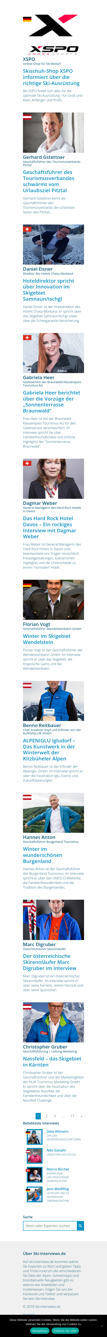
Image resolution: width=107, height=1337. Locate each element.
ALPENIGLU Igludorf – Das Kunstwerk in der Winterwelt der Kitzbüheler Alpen (49, 749)
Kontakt (29, 1314)
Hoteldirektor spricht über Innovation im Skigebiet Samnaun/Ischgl (48, 289)
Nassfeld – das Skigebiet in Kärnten (52, 1061)
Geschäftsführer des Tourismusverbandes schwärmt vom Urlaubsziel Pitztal (48, 180)
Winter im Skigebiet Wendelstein (47, 638)
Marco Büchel (58, 1169)
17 (72, 1116)
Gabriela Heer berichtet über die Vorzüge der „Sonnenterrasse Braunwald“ (51, 401)
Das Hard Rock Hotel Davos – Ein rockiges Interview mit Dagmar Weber (49, 527)
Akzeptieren (39, 1330)
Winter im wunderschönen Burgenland (42, 854)
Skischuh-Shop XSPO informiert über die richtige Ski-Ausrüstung (51, 76)
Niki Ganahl (56, 1150)
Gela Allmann (57, 1131)
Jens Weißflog (58, 1189)
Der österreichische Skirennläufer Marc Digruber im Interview (49, 961)
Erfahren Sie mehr (65, 1330)
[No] (102, 1326)
